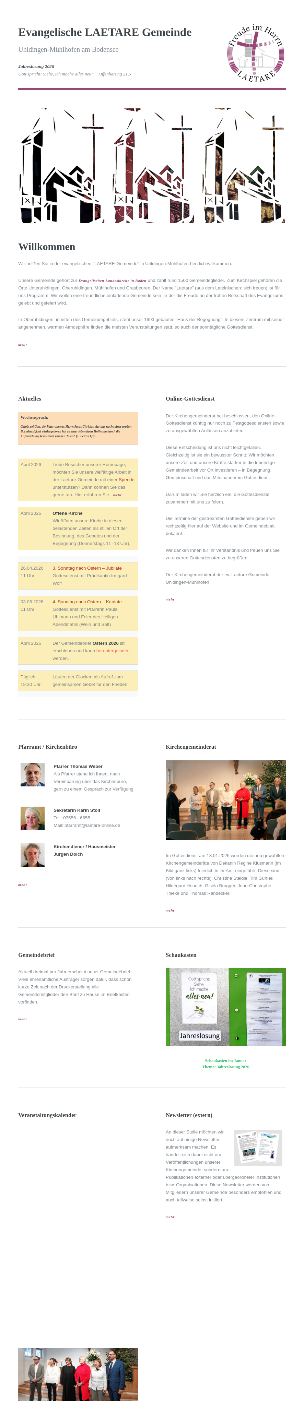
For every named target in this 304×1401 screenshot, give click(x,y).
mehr (22, 344)
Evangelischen (91, 281)
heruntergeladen (113, 650)
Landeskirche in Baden (126, 281)
